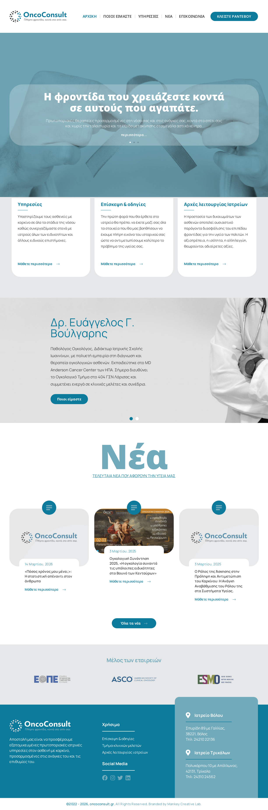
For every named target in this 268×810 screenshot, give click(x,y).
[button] (130, 142)
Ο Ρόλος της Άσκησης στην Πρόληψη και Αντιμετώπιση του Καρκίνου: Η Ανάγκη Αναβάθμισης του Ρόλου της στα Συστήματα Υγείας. (218, 581)
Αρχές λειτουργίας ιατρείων (125, 752)
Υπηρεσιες (148, 16)
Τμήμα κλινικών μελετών (121, 745)
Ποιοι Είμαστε (117, 16)
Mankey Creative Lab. (184, 804)
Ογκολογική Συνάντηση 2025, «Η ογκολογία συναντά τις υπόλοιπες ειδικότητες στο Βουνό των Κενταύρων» (133, 566)
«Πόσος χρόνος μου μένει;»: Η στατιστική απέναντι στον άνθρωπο (48, 576)
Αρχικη (90, 16)
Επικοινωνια (192, 16)
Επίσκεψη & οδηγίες (118, 738)
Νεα (168, 16)
